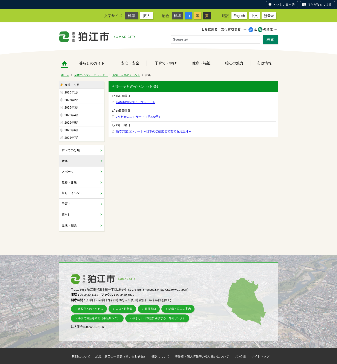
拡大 (146, 16)
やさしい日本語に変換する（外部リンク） (158, 318)
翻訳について (161, 356)
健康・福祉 (201, 63)
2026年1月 (71, 92)
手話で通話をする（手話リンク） (99, 318)
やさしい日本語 (284, 4)
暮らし (66, 214)
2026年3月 (71, 107)
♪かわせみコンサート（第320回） (139, 116)
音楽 (65, 161)
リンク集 (240, 356)
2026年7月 (71, 137)
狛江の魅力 (234, 63)
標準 (131, 16)
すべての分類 (71, 150)
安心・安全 (130, 63)
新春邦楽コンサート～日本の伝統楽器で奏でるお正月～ (153, 131)
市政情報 (264, 63)
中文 (254, 16)
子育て (66, 203)
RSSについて (81, 356)
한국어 (268, 16)
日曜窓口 (150, 308)
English (239, 16)
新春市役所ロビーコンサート (135, 102)
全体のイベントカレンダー (91, 75)
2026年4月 (71, 115)
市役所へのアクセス (90, 308)
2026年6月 (71, 130)
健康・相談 (69, 225)
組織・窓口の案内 (179, 308)
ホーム (64, 63)
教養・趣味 (69, 182)
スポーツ (68, 171)
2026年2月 (71, 100)
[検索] (215, 40)
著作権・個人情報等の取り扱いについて (202, 356)
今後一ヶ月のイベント (126, 75)
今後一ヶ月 (72, 85)
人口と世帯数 (124, 308)
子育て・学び (166, 63)
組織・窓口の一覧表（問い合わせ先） (121, 356)
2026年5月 (71, 122)
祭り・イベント (72, 193)
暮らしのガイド (92, 63)
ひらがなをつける (320, 4)
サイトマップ (260, 356)
